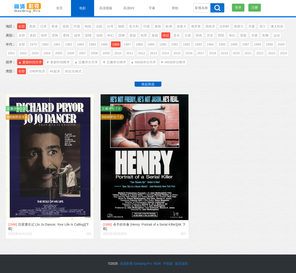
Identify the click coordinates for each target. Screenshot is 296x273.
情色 (199, 35)
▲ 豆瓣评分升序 (86, 62)
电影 (82, 8)
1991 (174, 44)
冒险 (243, 35)
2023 (271, 53)
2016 (188, 53)
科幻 (110, 35)
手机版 (168, 263)
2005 (58, 53)
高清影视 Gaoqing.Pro (136, 263)
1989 (150, 44)
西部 (221, 35)
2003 (35, 53)
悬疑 (133, 35)
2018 (212, 53)
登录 (238, 7)
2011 (129, 53)
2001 (11, 53)
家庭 (155, 35)
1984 (92, 44)
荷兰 (262, 26)
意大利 (134, 26)
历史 (210, 35)
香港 (54, 26)
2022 (259, 53)
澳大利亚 (277, 26)
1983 (80, 44)
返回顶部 (181, 263)
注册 (254, 7)
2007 (82, 53)
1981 (56, 44)
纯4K (157, 263)
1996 (233, 44)
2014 (165, 53)
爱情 (66, 35)
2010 (117, 53)
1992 (186, 44)
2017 (200, 53)
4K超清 (54, 71)
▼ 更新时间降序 (58, 62)
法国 (99, 26)
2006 (70, 53)
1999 (269, 44)
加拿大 (181, 26)
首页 (59, 8)
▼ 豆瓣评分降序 (114, 62)
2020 (236, 53)
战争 (77, 35)
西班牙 (210, 26)
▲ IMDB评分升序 (143, 62)
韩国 (88, 26)
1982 (68, 44)
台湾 (110, 26)
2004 (46, 53)
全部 (21, 35)
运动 (276, 35)
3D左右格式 (73, 71)
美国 (32, 26)
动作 (44, 35)
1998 (257, 44)
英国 (65, 26)
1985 (104, 44)
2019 (224, 53)
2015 (177, 53)
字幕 (152, 8)
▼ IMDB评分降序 (173, 62)
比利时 (224, 26)
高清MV (129, 8)
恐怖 (55, 35)
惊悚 (121, 35)
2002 (23, 53)
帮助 (175, 8)
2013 (153, 53)
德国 (121, 26)
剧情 (88, 35)
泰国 (157, 26)
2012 (141, 53)
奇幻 (232, 35)
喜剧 (33, 35)
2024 (283, 53)
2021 (248, 53)
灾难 (254, 35)
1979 (33, 44)
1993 (198, 44)
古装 (188, 35)
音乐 (176, 35)
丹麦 (251, 26)
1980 (45, 44)
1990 (162, 44)
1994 (210, 44)
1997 (245, 44)
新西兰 (239, 26)
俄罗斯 (196, 26)
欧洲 (169, 26)
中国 (77, 26)
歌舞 (265, 35)
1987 (127, 44)
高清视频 (105, 8)
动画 (99, 35)
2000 (281, 44)
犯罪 (144, 35)
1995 (221, 44)
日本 (43, 26)
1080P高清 (37, 71)
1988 (139, 44)
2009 (106, 53)
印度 (146, 26)
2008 (94, 53)
